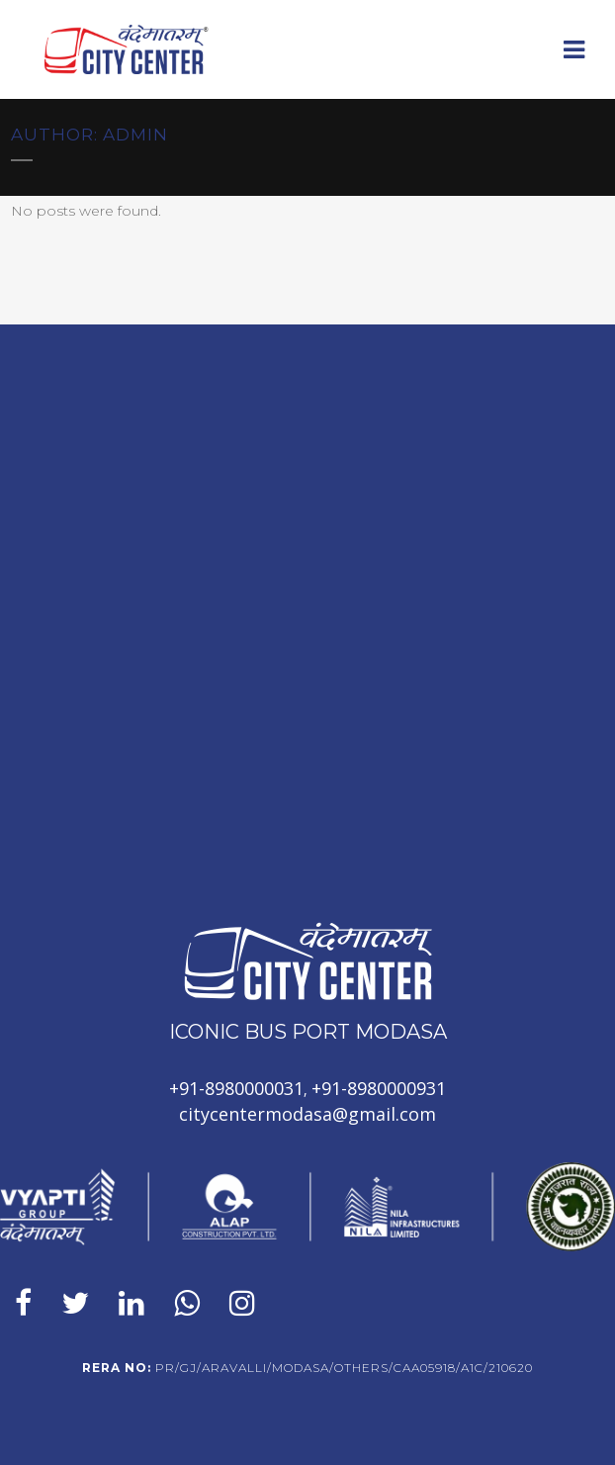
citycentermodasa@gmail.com (307, 1114)
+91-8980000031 (236, 1088)
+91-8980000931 (378, 1088)
